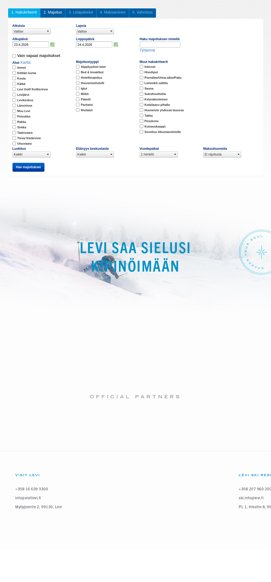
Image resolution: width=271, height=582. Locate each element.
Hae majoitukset (28, 167)
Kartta (25, 62)
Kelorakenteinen (156, 99)
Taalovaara (25, 132)
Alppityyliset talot (93, 66)
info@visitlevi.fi (28, 497)
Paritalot (87, 104)
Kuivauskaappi (155, 126)
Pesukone (152, 121)
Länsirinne (25, 105)
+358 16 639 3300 (31, 488)
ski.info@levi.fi (251, 497)
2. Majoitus (53, 12)
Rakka (21, 121)
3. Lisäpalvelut (81, 12)
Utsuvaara (24, 143)
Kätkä (21, 83)
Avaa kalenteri (52, 44)
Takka (149, 115)
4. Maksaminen (113, 12)
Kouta (21, 78)
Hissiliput (151, 72)
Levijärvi (23, 94)
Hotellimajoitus (91, 77)
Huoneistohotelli (92, 83)
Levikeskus (25, 100)
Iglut (84, 88)
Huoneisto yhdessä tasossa (164, 110)
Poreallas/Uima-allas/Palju (163, 77)
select (48, 31)
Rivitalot (87, 110)
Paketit (86, 99)
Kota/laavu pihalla (157, 104)
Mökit (85, 94)
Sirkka (21, 127)
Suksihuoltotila (155, 94)
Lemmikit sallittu (156, 83)
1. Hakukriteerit (24, 12)
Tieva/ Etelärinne (29, 138)
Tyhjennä (147, 50)
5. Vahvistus (142, 12)
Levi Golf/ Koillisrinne (32, 89)
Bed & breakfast (92, 72)
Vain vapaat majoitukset (38, 55)
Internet (150, 66)
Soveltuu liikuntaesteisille (163, 131)
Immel (21, 67)
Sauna (149, 88)
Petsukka (23, 116)
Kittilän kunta (26, 73)
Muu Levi (23, 111)
